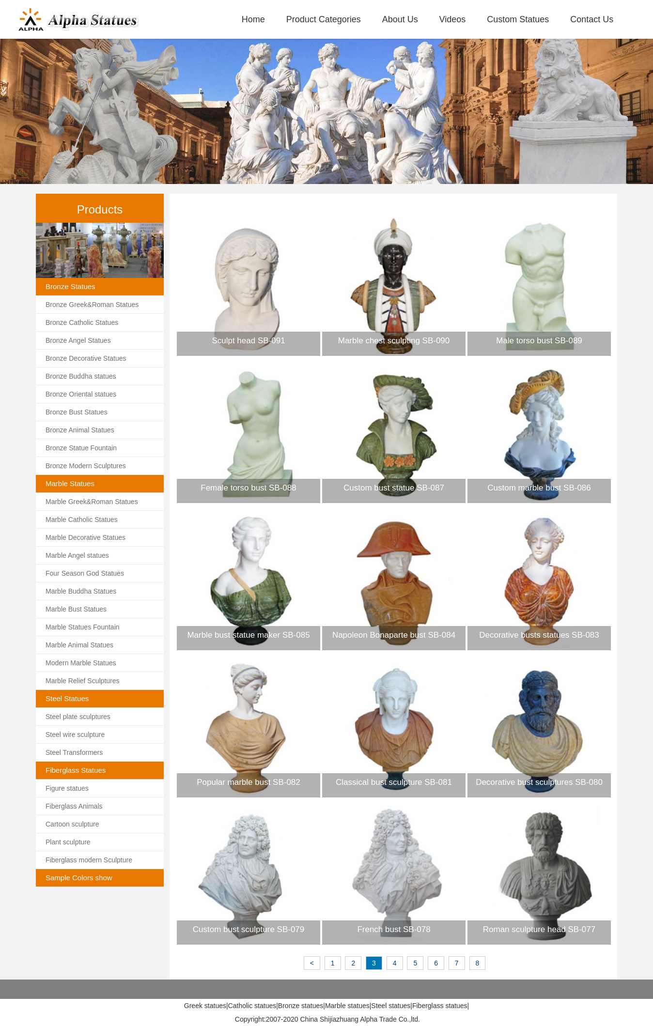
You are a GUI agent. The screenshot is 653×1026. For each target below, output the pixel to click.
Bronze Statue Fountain (81, 448)
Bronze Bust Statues (77, 412)
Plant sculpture (68, 842)
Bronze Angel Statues (78, 340)
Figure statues (67, 788)
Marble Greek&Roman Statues (92, 501)
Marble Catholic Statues (82, 519)
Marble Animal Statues (79, 645)
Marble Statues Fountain (83, 627)
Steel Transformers (74, 752)
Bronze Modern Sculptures (86, 466)
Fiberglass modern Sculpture (89, 860)
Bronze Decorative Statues (86, 358)
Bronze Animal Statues (80, 430)
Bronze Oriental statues (81, 394)
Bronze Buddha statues (81, 376)
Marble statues (347, 1006)
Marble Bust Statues (76, 609)
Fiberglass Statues (76, 770)
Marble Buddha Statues (81, 591)
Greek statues (205, 1006)
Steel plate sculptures (78, 716)
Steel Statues (67, 698)
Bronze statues (300, 1006)
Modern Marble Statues (81, 663)
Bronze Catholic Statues (82, 322)
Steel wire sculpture (75, 734)
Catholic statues (252, 1006)
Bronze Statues (70, 286)
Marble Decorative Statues (85, 537)
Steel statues (390, 1006)
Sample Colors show (79, 877)
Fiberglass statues (439, 1006)
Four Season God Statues (85, 573)
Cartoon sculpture (72, 824)
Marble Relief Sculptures (83, 681)
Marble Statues (70, 483)
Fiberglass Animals (74, 806)
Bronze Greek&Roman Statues (92, 304)
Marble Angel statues (77, 555)
